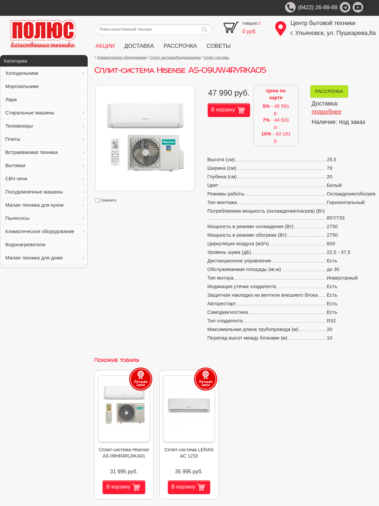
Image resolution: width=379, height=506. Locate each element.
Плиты (44, 139)
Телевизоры (44, 126)
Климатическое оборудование (44, 231)
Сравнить (105, 200)
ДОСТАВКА (139, 46)
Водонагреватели (44, 244)
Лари (44, 99)
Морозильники (44, 86)
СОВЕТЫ (219, 46)
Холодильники (44, 73)
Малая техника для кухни (44, 205)
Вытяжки (44, 165)
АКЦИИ (105, 46)
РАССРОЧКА (180, 46)
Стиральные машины (44, 112)
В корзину (228, 110)
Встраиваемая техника (44, 152)
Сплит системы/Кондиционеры (175, 57)
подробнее (326, 111)
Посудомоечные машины (44, 191)
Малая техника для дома (44, 257)
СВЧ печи (44, 178)
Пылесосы (44, 218)
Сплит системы (216, 57)
